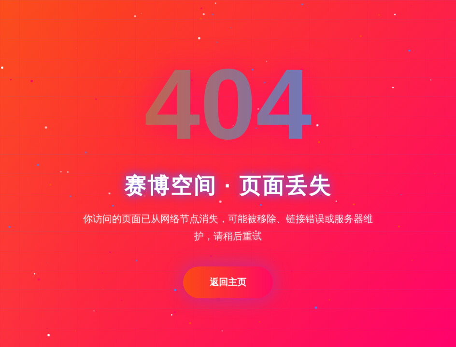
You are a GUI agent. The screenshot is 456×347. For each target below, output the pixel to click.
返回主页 (228, 283)
